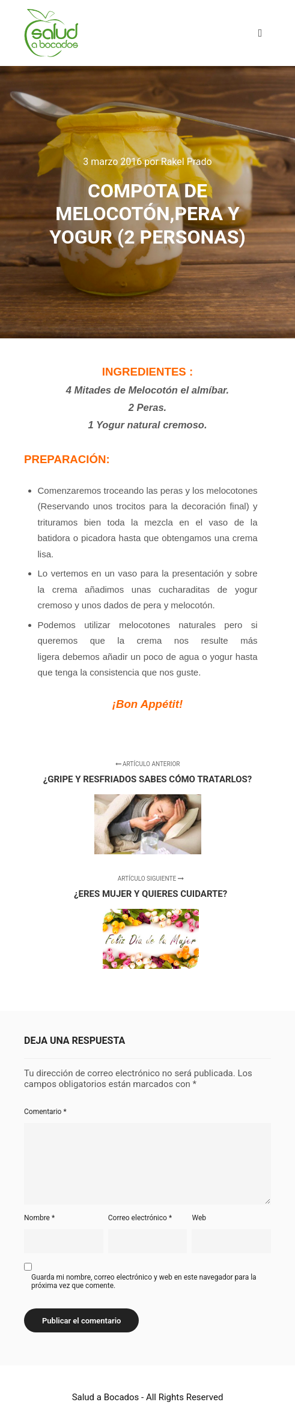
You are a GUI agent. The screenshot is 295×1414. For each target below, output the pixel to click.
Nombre (39, 1218)
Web (199, 1218)
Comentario (45, 1111)
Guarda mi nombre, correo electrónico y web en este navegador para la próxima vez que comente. (144, 1281)
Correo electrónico (140, 1218)
